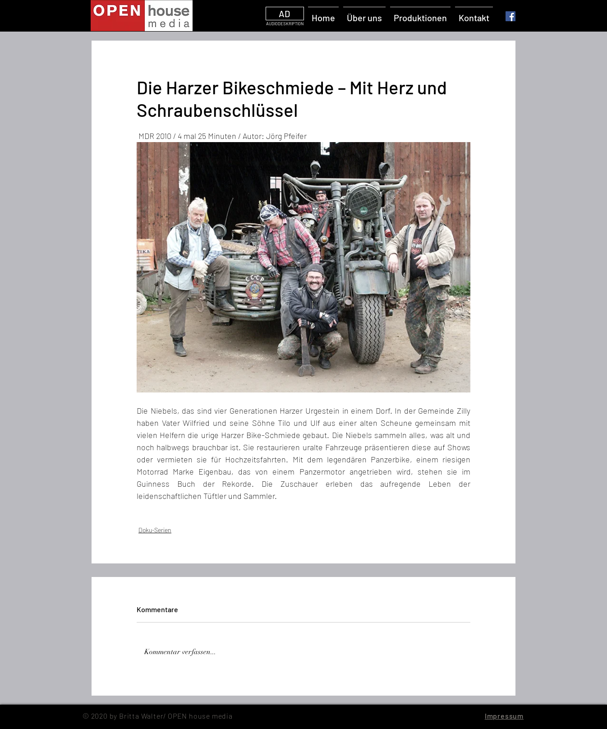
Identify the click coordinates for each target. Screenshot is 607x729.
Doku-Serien (154, 530)
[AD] (285, 13)
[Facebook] (510, 16)
